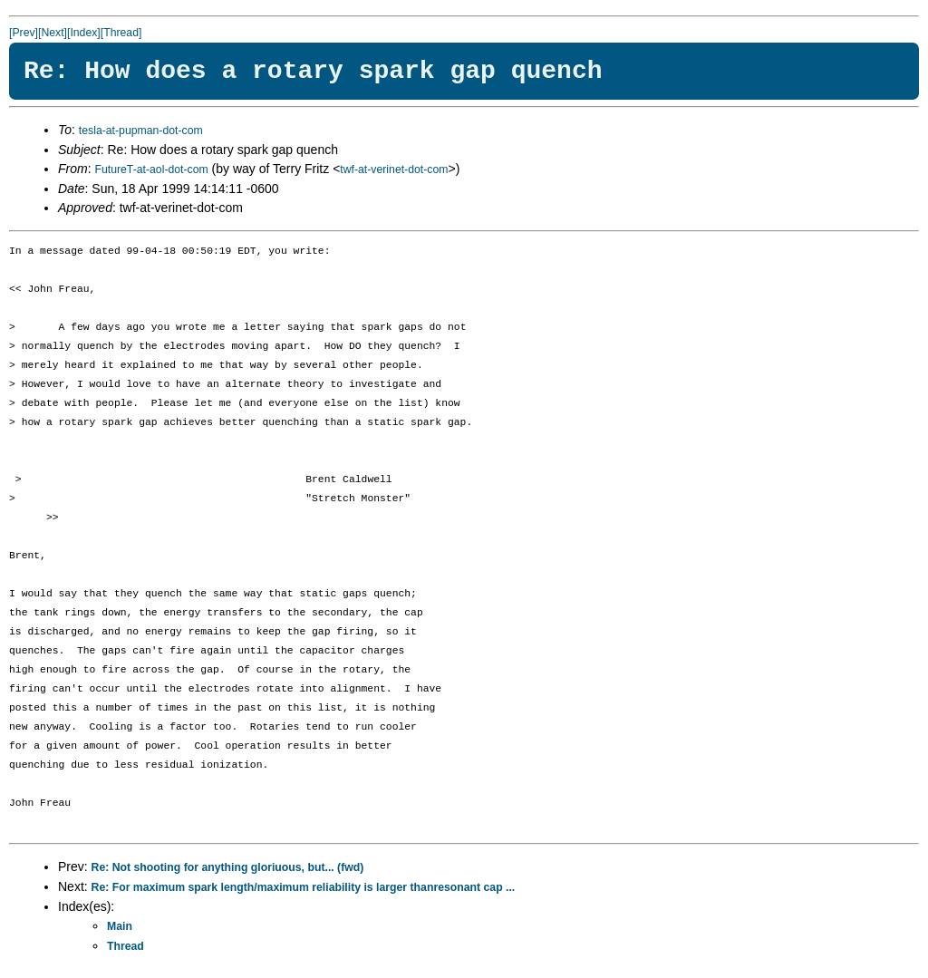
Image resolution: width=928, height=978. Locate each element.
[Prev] (23, 32)
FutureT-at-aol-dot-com (151, 169)
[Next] (52, 32)
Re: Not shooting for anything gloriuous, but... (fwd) (228, 867)
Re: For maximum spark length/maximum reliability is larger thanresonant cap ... (304, 887)
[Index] (84, 32)
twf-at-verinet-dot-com (394, 169)
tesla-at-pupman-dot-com (141, 130)
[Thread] (121, 32)
